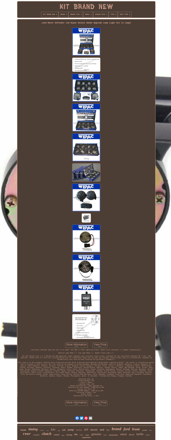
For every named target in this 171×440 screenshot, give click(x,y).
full (86, 429)
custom (144, 430)
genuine (96, 434)
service (79, 430)
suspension (86, 437)
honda (23, 430)
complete (36, 435)
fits (76, 434)
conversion (113, 435)
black (105, 435)
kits (53, 429)
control (56, 435)
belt (64, 430)
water (59, 430)
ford (127, 429)
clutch (46, 434)
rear (27, 434)
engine (87, 435)
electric (94, 429)
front (136, 429)
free (107, 430)
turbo (139, 434)
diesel (131, 434)
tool (102, 429)
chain (63, 435)
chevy (47, 430)
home (81, 435)
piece (150, 430)
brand (116, 429)
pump (71, 429)
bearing (69, 435)
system (148, 435)
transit (42, 430)
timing (33, 429)
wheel (123, 434)
